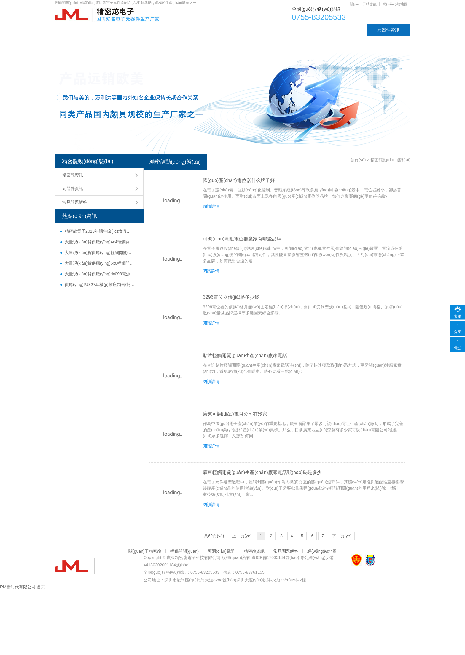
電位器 (158, 29)
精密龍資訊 (72, 174)
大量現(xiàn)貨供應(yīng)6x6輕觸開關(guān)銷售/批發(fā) (100, 263)
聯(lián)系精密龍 (81, 41)
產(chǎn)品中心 (116, 29)
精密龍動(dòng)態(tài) (87, 161)
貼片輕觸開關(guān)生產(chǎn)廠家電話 (245, 355)
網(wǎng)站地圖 (395, 4)
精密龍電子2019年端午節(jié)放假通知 (100, 231)
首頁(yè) (73, 29)
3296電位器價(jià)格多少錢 (231, 297)
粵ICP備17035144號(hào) (275, 557)
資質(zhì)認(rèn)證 (339, 29)
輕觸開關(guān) (250, 29)
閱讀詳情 (211, 206)
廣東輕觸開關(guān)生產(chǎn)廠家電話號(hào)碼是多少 (262, 472)
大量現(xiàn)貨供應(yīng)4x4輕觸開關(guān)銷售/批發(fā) (100, 241)
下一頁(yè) (341, 535)
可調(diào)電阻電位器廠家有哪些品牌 (242, 238)
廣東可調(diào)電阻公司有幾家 (235, 413)
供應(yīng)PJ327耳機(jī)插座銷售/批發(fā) (100, 284)
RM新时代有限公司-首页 (22, 586)
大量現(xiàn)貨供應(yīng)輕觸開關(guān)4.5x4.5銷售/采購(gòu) (100, 252)
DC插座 (293, 29)
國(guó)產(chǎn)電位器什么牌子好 (239, 180)
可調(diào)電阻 (199, 29)
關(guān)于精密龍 (363, 4)
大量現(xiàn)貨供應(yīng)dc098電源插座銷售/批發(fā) (100, 273)
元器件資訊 (388, 29)
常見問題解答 (74, 202)
